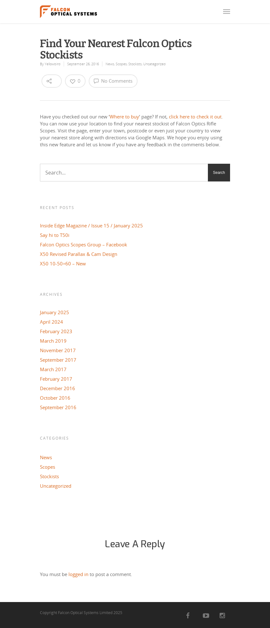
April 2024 (51, 322)
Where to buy (124, 116)
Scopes (121, 63)
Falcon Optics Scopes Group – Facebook (83, 244)
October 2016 (55, 398)
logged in (78, 574)
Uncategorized (154, 63)
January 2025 (54, 312)
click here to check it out (195, 116)
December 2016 (57, 388)
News (110, 63)
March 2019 (53, 341)
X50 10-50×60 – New (63, 263)
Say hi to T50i (54, 235)
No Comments (113, 81)
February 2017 (56, 379)
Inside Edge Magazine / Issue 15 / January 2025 (91, 225)
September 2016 (58, 407)
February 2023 (56, 331)
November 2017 (58, 350)
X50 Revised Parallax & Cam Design (78, 254)
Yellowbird (53, 63)
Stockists (135, 63)
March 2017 (53, 369)
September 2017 (58, 360)
